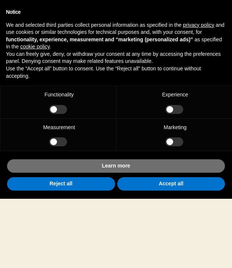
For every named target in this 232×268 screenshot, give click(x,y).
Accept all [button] (171, 183)
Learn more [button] (116, 166)
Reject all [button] (61, 183)
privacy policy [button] (198, 25)
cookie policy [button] (35, 47)
